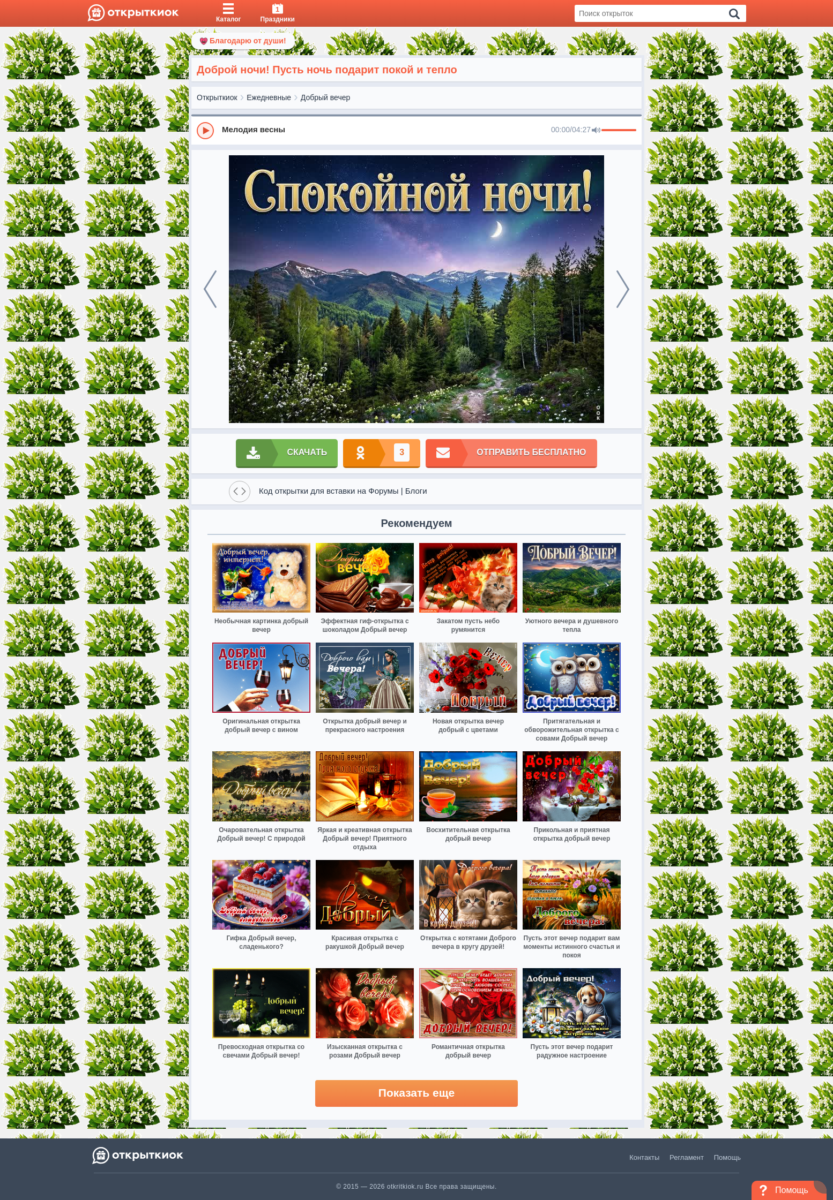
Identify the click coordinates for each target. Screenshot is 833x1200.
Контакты (644, 1157)
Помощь (727, 1157)
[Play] (205, 130)
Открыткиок (217, 97)
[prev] (210, 289)
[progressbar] (618, 130)
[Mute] (596, 130)
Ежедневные (269, 97)
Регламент (687, 1157)
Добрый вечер (325, 97)
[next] (623, 289)
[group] (416, 130)
